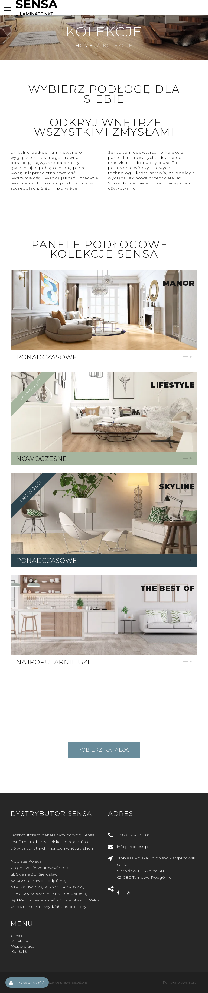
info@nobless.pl (133, 846)
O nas (16, 936)
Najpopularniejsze (54, 662)
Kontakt (19, 951)
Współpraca (23, 946)
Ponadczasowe (46, 357)
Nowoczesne (41, 459)
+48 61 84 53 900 (134, 835)
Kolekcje (19, 941)
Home (84, 46)
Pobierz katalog (103, 750)
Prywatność (27, 982)
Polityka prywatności (180, 982)
